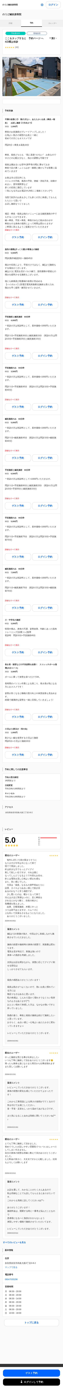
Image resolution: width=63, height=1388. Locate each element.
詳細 (10, 23)
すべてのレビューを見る (14, 1242)
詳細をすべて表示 (12, 230)
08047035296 (11, 1279)
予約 (31, 23)
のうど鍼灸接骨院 (10, 5)
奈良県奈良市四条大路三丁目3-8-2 (19, 812)
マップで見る (11, 1267)
